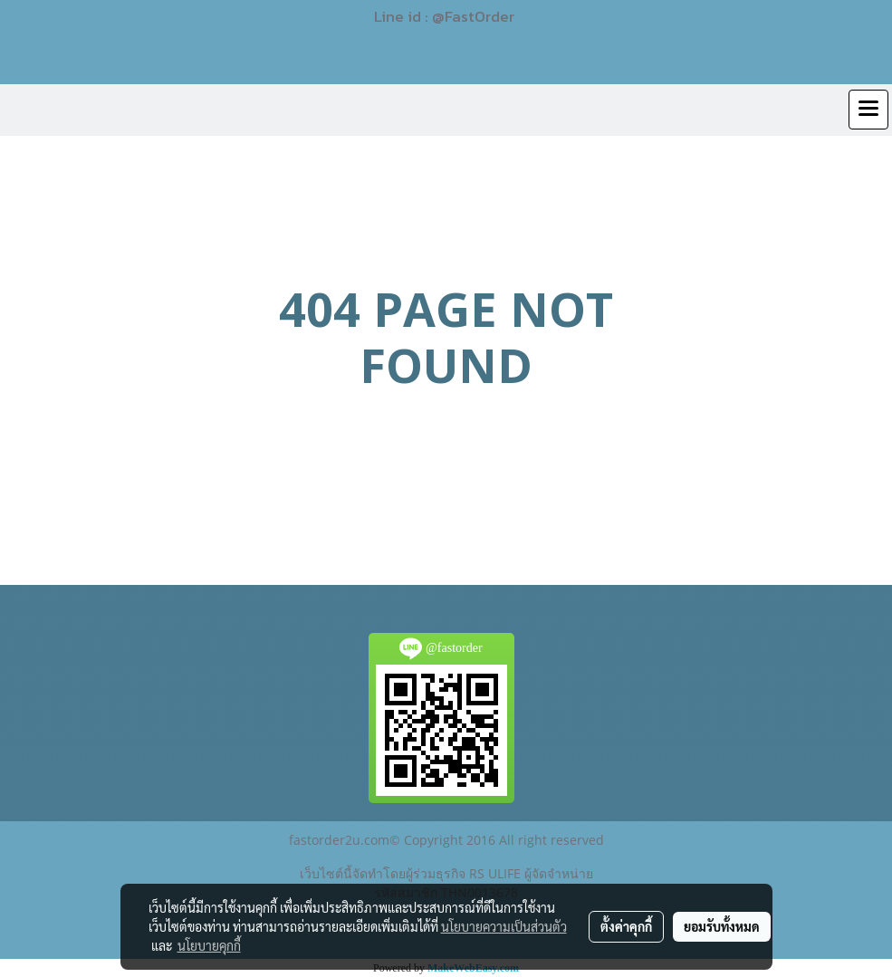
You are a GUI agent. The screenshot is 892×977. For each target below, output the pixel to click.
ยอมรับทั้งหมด (722, 926)
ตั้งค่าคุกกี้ (626, 926)
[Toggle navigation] (868, 109)
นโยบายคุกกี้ (209, 945)
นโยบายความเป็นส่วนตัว (504, 926)
